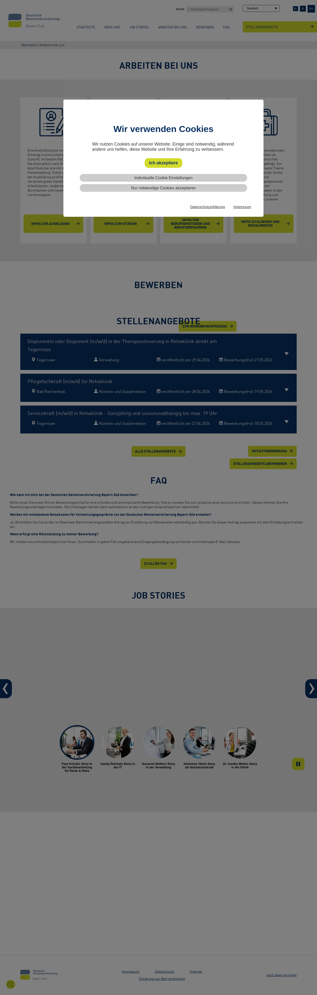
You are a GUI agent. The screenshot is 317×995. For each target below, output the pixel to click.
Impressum (242, 207)
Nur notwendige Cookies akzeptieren (163, 188)
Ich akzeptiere (163, 162)
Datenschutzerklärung (207, 207)
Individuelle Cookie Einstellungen (163, 178)
